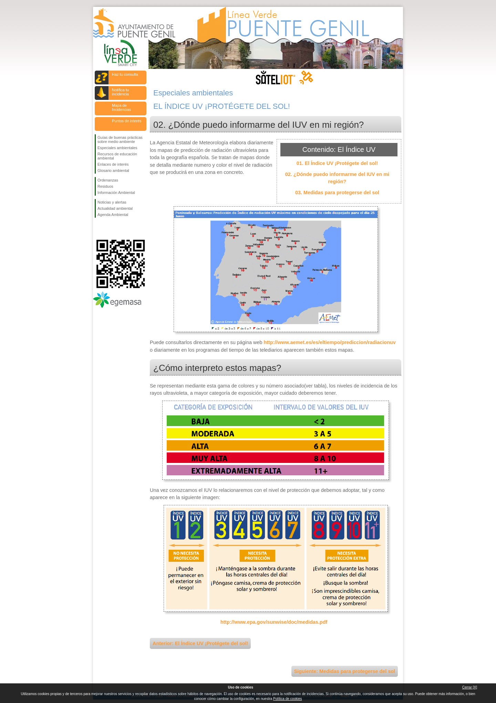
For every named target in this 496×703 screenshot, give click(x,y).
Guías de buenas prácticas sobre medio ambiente (120, 139)
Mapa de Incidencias (121, 107)
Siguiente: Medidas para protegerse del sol (344, 671)
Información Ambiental (116, 192)
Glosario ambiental (113, 170)
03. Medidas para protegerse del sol (337, 192)
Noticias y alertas (111, 202)
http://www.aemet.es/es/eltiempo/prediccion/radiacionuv (329, 342)
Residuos (105, 186)
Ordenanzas (107, 180)
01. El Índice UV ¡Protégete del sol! (337, 163)
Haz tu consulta (125, 74)
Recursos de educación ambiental (117, 156)
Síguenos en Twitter (110, 229)
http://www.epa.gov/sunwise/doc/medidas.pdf (274, 622)
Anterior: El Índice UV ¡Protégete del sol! (200, 643)
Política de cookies (287, 699)
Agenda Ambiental (112, 215)
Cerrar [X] (469, 687)
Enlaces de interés (113, 164)
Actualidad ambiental (115, 208)
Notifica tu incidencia (120, 92)
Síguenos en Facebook (99, 229)
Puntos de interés (127, 121)
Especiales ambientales (117, 148)
